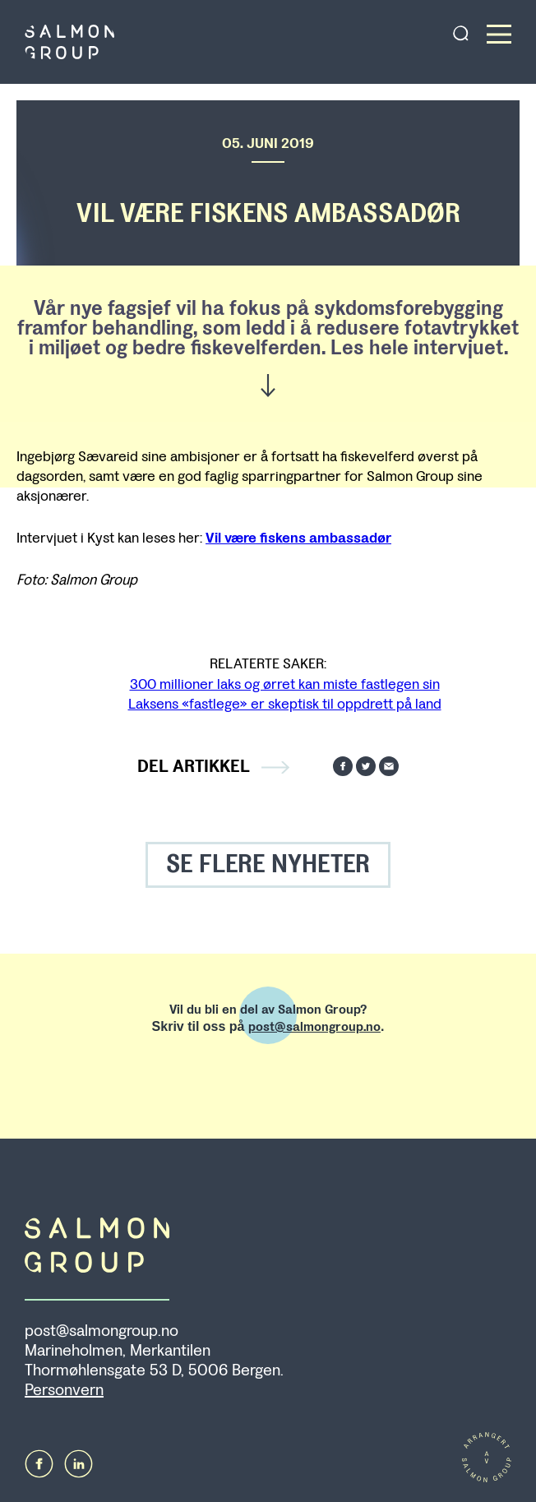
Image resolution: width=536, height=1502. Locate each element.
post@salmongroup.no (314, 1026)
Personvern (64, 1390)
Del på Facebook (343, 766)
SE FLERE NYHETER (268, 864)
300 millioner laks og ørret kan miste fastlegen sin (285, 684)
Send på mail (389, 766)
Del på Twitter (366, 766)
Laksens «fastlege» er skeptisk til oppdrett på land (284, 704)
